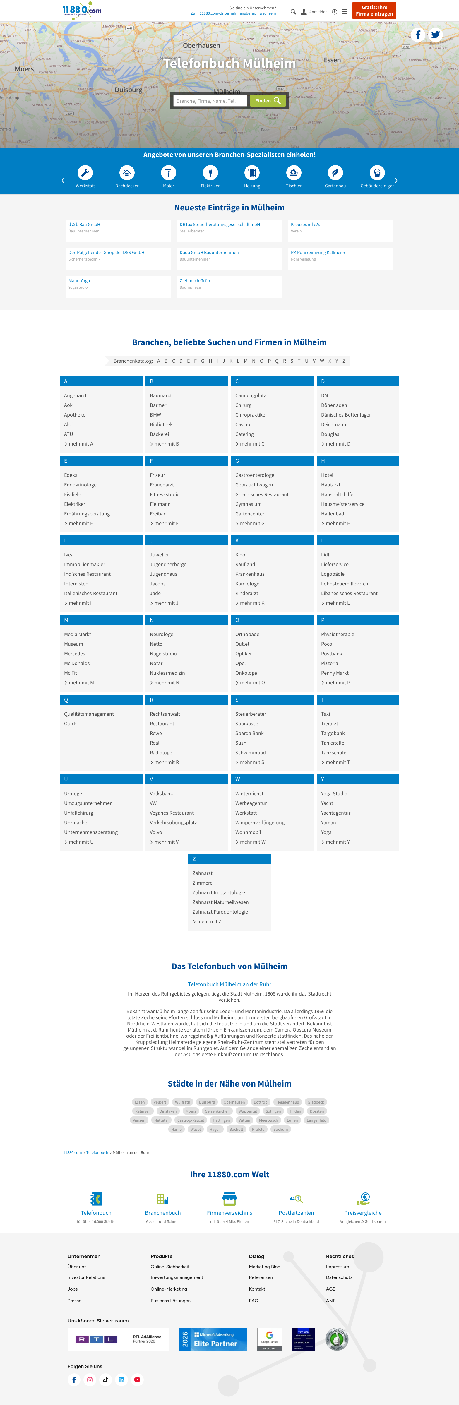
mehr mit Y (335, 841)
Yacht (327, 803)
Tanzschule (333, 752)
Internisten (76, 583)
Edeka (71, 475)
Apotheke (74, 414)
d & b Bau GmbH (84, 224)
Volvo (156, 832)
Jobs (73, 1289)
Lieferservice (335, 564)
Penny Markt (335, 672)
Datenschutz (339, 1277)
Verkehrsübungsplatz (173, 822)
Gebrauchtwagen (254, 484)
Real (155, 742)
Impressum (337, 1266)
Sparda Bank (249, 733)
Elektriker (74, 504)
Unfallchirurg (78, 812)
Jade (155, 593)
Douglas (330, 434)
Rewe (156, 733)
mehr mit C (249, 443)
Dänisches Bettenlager (346, 414)
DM (324, 395)
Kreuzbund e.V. (305, 224)
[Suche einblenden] (296, 11)
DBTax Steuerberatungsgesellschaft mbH (220, 224)
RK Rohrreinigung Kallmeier (318, 252)
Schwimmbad (250, 752)
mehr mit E (78, 523)
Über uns (77, 1266)
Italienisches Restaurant (90, 593)
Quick (70, 723)
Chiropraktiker (251, 414)
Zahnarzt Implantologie (219, 892)
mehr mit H (336, 523)
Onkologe (246, 672)
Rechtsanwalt (165, 713)
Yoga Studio (334, 793)
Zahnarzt (203, 873)
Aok (68, 405)
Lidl (325, 554)
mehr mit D (335, 443)
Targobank (333, 733)
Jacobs (158, 583)
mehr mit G (250, 523)
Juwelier (159, 554)
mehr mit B (164, 443)
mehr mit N (164, 682)
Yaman (328, 822)
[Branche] (210, 101)
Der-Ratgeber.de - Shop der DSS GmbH (106, 252)
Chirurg (243, 405)
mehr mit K (249, 602)
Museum (73, 643)
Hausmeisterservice (342, 504)
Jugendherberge (168, 564)
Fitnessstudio (165, 494)
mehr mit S (249, 762)
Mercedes (74, 653)
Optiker (243, 653)
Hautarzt (330, 484)
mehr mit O (250, 682)
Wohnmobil (248, 832)
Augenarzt (75, 395)
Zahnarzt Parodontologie (220, 911)
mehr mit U (79, 841)
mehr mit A (78, 443)
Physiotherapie (337, 634)
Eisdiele (72, 494)
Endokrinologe (80, 484)
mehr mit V (164, 841)
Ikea (68, 554)
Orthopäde (247, 634)
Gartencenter (249, 513)
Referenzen (261, 1277)
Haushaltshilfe (337, 494)
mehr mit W (250, 841)
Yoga (326, 832)
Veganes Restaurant (172, 812)
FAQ (253, 1300)
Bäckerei (159, 434)
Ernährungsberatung (87, 513)
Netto (156, 643)
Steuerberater (250, 713)
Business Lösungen (171, 1300)
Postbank (331, 653)
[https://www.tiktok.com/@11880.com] (105, 1379)
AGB (330, 1289)
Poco (326, 643)
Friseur (157, 475)
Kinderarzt (246, 593)
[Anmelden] (316, 11)
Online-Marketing (169, 1289)
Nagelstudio (163, 653)
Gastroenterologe (254, 475)
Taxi (325, 713)
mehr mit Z (207, 921)
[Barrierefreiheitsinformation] (337, 11)
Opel (240, 663)
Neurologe (161, 634)
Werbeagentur (251, 803)
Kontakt (257, 1289)
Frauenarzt (162, 484)
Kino (240, 554)
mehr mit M (79, 682)
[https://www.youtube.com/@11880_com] (137, 1379)
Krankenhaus (250, 573)
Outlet (242, 643)
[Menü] (347, 11)
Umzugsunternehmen (88, 803)
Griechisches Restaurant (262, 494)
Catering (244, 434)
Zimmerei (203, 882)
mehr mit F (164, 523)
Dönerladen (334, 405)
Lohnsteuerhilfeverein (345, 583)
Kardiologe (247, 583)
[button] (63, 179)
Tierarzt (329, 723)
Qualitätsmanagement (89, 713)
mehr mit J (164, 602)
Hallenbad (332, 513)
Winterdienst (249, 793)
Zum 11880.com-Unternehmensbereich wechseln (233, 13)
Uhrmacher (76, 822)
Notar (156, 663)
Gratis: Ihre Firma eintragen (374, 10)
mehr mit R (164, 762)
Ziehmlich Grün (195, 280)
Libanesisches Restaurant (349, 593)
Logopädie (333, 573)
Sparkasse (246, 723)
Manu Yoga (79, 280)
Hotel (327, 475)
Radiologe (161, 752)
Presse (74, 1300)
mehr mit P (335, 682)
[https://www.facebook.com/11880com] (74, 1379)
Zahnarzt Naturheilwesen (221, 902)
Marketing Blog (264, 1266)
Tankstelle (332, 742)
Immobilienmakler (84, 564)
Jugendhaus (163, 573)
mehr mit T (335, 762)
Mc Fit (70, 672)
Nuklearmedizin (167, 672)
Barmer (158, 405)
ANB (331, 1300)
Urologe (73, 793)
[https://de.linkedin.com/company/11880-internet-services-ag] (121, 1379)
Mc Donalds (77, 663)
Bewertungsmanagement (177, 1277)
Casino (242, 424)
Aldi (68, 424)
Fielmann (160, 504)
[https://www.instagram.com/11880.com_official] (89, 1379)
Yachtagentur (335, 812)
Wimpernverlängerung (260, 822)
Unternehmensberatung (91, 832)
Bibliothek (161, 424)
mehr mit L (335, 602)
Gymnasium (248, 504)
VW (153, 803)
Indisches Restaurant (87, 573)
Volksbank (161, 793)
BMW (155, 414)
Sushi (241, 742)
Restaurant (162, 723)
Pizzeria (329, 663)
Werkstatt (246, 812)
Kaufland (245, 564)
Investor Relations (86, 1277)
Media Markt (77, 634)
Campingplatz (250, 395)
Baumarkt (161, 395)
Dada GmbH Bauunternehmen (209, 252)
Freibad (158, 513)
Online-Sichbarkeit (170, 1266)
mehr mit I (78, 602)
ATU (68, 434)
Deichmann (333, 424)
